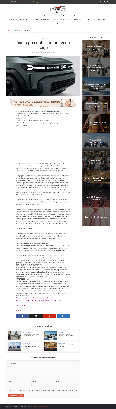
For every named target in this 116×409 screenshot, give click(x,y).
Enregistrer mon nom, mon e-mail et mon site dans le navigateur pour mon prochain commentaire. (43, 390)
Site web (57, 381)
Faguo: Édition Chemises (96, 217)
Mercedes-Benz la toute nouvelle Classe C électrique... (96, 86)
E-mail (34, 381)
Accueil (10, 30)
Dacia (19, 310)
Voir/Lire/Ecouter (100, 19)
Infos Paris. (96, 161)
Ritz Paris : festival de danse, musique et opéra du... (96, 49)
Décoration (45, 19)
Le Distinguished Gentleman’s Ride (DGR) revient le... (31, 334)
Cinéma (35, 19)
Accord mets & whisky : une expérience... (96, 104)
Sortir (88, 19)
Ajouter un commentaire (47, 52)
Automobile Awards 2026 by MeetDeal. (66, 345)
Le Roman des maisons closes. (96, 123)
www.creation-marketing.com (39, 406)
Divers (54, 19)
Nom (10, 381)
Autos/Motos (25, 19)
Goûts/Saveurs (65, 19)
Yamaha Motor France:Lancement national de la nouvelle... (32, 346)
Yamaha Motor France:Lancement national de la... (96, 142)
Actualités (13, 19)
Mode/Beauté (78, 19)
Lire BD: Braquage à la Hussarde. (96, 198)
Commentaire (12, 363)
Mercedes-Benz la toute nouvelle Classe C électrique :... (67, 334)
